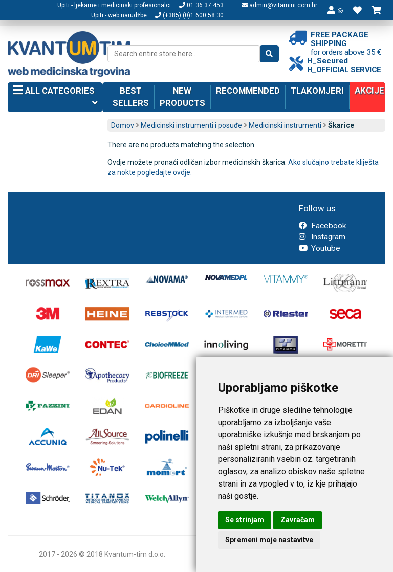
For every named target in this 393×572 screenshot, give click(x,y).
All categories (55, 97)
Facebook (322, 225)
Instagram (322, 236)
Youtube (319, 248)
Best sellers (131, 96)
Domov (122, 125)
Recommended (248, 90)
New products (182, 96)
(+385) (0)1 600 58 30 (189, 15)
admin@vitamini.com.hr (279, 5)
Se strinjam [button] (244, 520)
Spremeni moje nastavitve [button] (269, 540)
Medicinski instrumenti (285, 125)
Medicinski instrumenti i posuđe (191, 125)
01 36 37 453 (201, 5)
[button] (335, 10)
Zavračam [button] (297, 520)
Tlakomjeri (317, 90)
